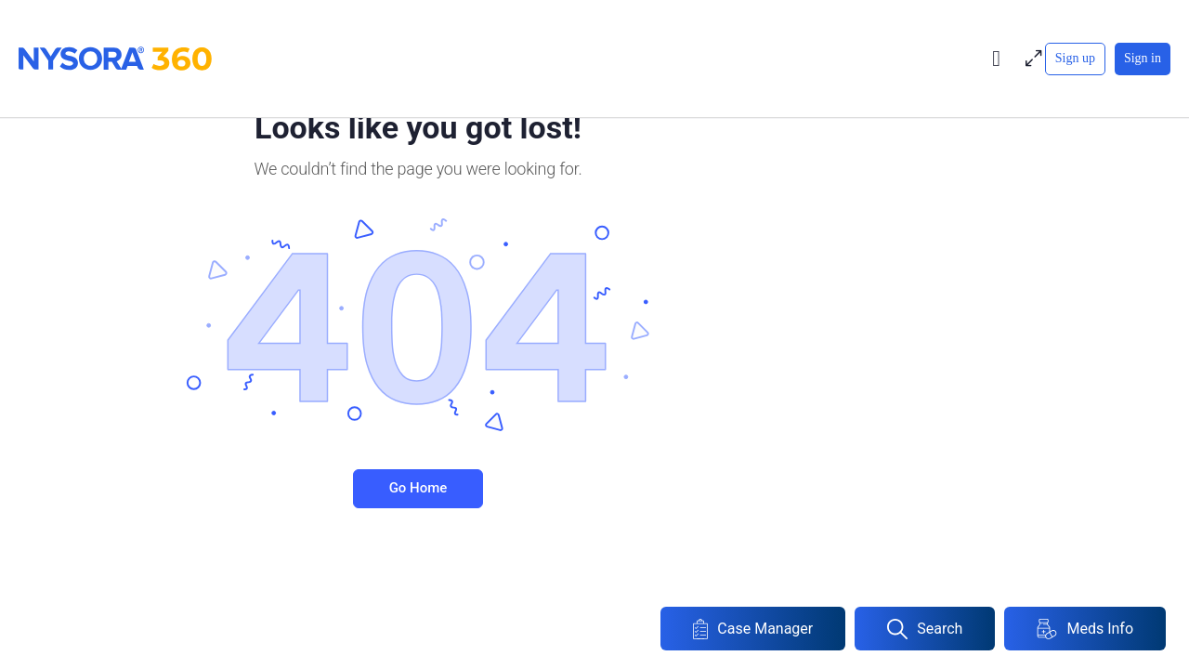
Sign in (1142, 58)
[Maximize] (1030, 58)
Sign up (1075, 58)
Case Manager (753, 629)
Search (924, 629)
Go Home (418, 487)
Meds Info (1085, 629)
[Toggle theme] (996, 58)
